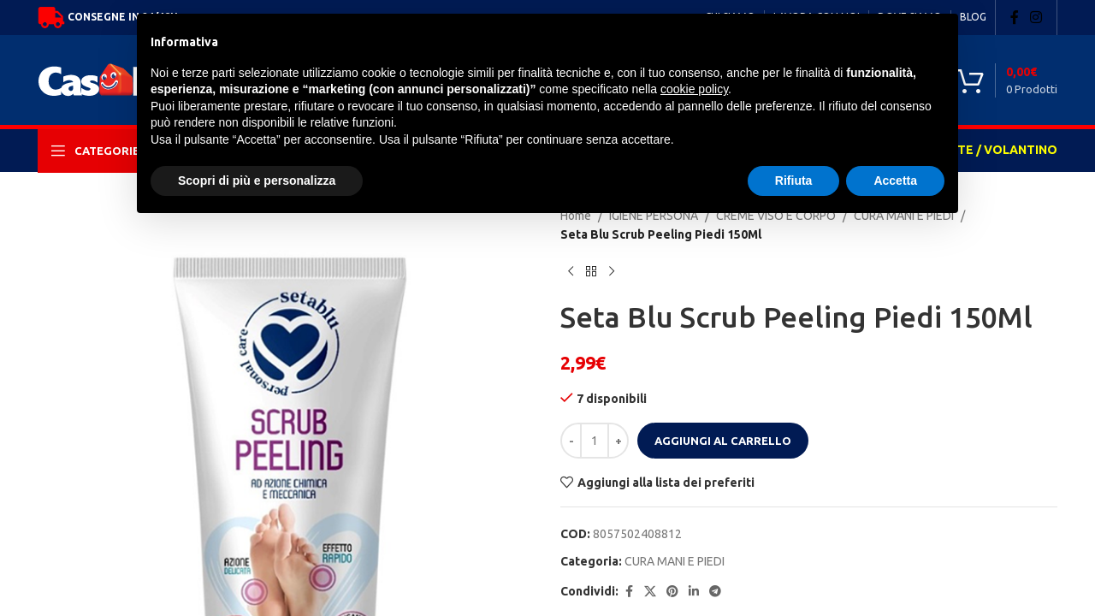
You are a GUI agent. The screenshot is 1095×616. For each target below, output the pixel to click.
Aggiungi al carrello (722, 441)
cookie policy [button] (694, 89)
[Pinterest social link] (672, 591)
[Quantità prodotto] (594, 441)
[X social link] (650, 591)
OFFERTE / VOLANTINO (987, 150)
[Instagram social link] (1036, 17)
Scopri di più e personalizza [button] (256, 180)
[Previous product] (570, 272)
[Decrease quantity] (571, 441)
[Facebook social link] (1014, 17)
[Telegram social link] (715, 591)
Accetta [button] (895, 180)
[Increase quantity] (618, 441)
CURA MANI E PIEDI (674, 561)
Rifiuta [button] (794, 180)
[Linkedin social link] (694, 591)
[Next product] (611, 272)
